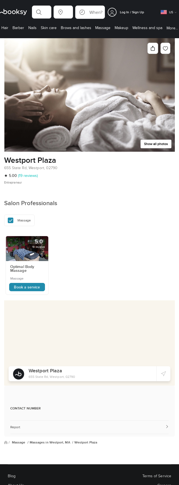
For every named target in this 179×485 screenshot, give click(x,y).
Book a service (27, 287)
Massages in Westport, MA (50, 442)
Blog (12, 475)
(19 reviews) (28, 175)
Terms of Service (156, 475)
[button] (41, 12)
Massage (19, 442)
